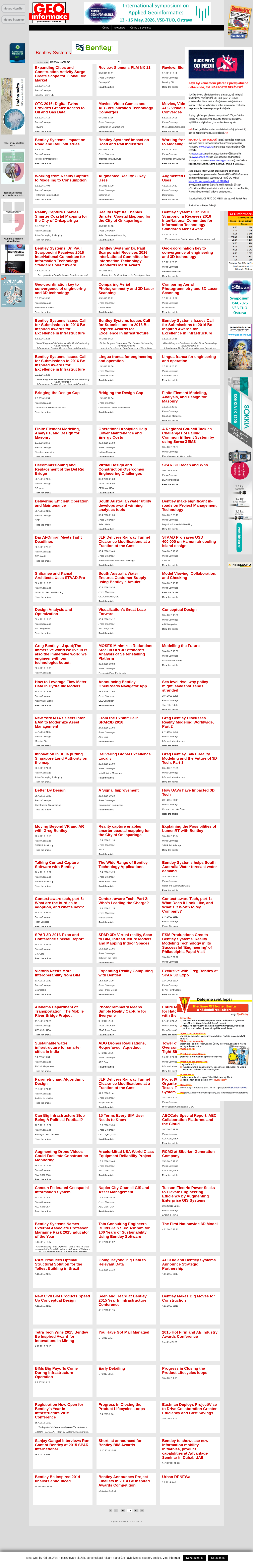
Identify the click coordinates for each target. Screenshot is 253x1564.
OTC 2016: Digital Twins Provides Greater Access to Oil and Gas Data (60, 108)
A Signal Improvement (119, 790)
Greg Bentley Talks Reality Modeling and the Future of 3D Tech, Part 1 (189, 758)
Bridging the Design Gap (57, 393)
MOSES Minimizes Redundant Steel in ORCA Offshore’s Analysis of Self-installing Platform (125, 652)
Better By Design (50, 790)
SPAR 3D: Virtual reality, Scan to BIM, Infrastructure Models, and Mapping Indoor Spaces (125, 939)
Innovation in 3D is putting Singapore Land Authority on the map (61, 758)
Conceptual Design (179, 609)
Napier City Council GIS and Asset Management (124, 1190)
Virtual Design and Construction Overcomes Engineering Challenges (121, 469)
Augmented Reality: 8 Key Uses (122, 178)
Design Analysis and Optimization (53, 611)
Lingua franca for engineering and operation (125, 359)
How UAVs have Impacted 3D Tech (188, 792)
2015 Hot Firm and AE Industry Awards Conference (189, 1334)
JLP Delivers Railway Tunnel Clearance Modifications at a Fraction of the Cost (124, 541)
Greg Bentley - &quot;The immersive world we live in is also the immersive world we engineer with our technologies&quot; (61, 654)
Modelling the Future (181, 646)
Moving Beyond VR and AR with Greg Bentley (59, 828)
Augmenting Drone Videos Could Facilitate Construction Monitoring (61, 1155)
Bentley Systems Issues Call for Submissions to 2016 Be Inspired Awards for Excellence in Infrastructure (60, 326)
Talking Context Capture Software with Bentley (57, 864)
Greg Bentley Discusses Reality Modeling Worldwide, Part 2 (188, 722)
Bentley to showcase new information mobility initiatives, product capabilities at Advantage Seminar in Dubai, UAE (185, 1449)
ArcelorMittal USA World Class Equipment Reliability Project (126, 1153)
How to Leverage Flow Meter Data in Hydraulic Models (60, 684)
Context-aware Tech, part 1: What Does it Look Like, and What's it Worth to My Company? (187, 905)
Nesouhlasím (194, 1557)
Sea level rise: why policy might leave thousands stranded (185, 686)
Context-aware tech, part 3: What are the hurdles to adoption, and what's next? (59, 903)
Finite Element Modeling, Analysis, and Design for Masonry (184, 397)
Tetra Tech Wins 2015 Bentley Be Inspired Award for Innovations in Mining (61, 1336)
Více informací (171, 1557)
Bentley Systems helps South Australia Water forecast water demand (189, 866)
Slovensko (119, 27)
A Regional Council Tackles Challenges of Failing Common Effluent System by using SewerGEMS (188, 435)
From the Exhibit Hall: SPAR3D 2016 (118, 720)
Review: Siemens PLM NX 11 (124, 67)
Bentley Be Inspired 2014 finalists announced (57, 1479)
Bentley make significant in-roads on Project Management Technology (189, 505)
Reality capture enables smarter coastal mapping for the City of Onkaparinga (124, 830)
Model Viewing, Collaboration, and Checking (189, 575)
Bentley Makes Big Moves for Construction (188, 1298)
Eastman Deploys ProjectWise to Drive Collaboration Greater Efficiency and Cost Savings (189, 1408)
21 (123, 1510)
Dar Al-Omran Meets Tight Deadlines (58, 539)
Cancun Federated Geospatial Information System (62, 1190)
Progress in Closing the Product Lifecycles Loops (122, 1406)
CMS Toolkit (136, 1521)
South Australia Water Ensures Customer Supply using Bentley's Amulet (122, 577)
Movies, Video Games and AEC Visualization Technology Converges (126, 108)
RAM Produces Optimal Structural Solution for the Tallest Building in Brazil (58, 1264)
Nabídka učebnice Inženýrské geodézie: (13, 194)
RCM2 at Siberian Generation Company (188, 1153)
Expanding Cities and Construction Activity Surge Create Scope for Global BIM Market (60, 73)
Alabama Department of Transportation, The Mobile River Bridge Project (59, 1011)
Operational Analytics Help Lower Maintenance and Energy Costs (123, 433)
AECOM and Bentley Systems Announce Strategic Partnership (189, 1264)
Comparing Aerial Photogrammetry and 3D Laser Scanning (126, 288)
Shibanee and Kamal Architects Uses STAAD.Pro (60, 575)
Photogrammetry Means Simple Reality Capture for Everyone (122, 1011)
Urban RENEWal (176, 1477)
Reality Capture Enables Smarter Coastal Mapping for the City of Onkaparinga (61, 216)
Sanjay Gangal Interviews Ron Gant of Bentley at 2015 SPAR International (62, 1445)
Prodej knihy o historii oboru (13, 144)
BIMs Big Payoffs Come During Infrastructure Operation (56, 1372)
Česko (105, 27)
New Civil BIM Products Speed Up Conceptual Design (62, 1298)
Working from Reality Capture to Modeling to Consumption (62, 178)
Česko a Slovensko (140, 27)
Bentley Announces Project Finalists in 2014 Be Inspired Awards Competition (124, 1481)
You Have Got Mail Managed (124, 1332)
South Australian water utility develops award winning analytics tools (125, 505)
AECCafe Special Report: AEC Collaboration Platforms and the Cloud (189, 1119)
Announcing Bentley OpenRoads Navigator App (123, 684)
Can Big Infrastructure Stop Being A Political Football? (60, 1117)
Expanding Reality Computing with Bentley (126, 973)
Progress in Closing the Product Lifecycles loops (184, 1370)
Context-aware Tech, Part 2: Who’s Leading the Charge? (124, 901)
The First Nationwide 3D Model (190, 1224)
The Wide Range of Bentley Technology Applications (123, 864)
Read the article (106, 87)
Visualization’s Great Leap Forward (122, 611)
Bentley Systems (77, 52)
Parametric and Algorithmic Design (60, 1081)
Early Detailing (112, 1368)
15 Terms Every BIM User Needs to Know (121, 1117)
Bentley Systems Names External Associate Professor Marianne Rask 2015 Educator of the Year (62, 1230)
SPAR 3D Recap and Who (185, 465)
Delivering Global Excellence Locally (125, 756)
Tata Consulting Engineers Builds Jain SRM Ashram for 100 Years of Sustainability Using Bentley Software (124, 1230)
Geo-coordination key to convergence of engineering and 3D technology (187, 252)
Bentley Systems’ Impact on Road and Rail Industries (60, 142)
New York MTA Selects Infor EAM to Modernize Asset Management (60, 722)
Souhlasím (218, 1557)
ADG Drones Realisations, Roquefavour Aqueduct (122, 1045)
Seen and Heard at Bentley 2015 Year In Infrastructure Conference (123, 1300)
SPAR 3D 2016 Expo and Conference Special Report (59, 937)
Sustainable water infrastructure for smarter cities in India (58, 1047)
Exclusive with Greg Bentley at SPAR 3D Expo (190, 973)
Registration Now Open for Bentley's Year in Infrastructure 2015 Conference (59, 1410)
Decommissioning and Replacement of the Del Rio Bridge (59, 469)
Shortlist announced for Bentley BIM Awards (120, 1443)
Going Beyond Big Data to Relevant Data (122, 1262)
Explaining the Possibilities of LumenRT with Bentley (189, 828)
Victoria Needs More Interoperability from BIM (57, 973)
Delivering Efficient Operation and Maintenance (61, 503)
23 (136, 1510)
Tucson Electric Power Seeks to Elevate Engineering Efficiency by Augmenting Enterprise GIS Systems (188, 1194)
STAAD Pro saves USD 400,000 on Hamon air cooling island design (189, 541)
